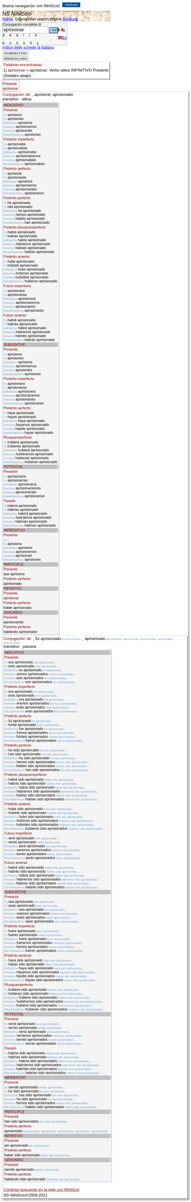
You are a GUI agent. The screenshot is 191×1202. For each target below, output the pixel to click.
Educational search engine (38, 19)
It (61, 30)
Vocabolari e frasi (15, 53)
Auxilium (69, 19)
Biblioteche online (15, 58)
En (62, 38)
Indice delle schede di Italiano (28, 47)
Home (7, 19)
